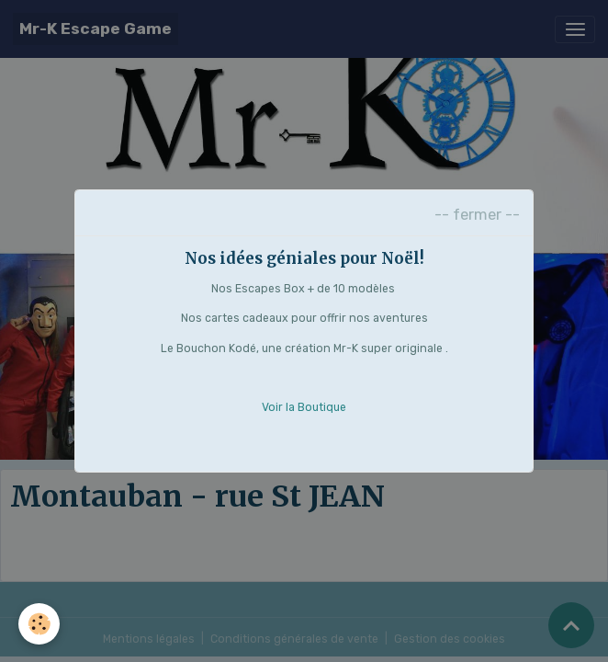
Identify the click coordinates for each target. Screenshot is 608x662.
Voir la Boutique (304, 407)
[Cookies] (39, 624)
